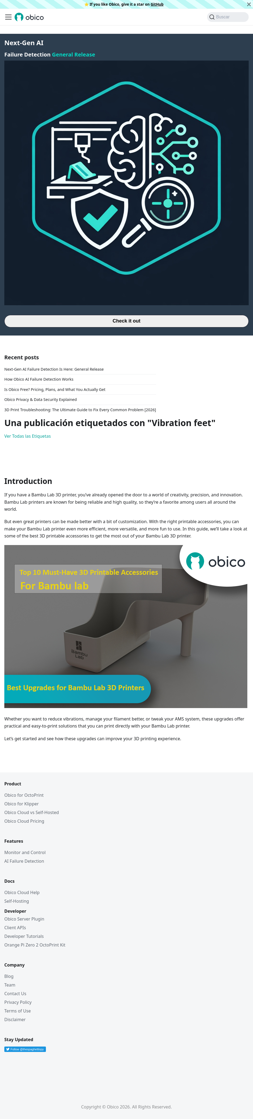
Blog (9, 976)
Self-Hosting (16, 901)
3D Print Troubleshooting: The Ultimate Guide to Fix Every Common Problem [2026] (80, 409)
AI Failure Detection (24, 861)
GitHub (157, 4)
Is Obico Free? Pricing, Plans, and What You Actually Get (54, 389)
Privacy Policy (18, 1002)
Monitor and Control (25, 852)
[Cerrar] (249, 4)
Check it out (126, 321)
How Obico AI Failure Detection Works (38, 379)
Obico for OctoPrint (24, 795)
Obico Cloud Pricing (24, 821)
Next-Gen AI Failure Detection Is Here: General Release (54, 369)
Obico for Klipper (21, 804)
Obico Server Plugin (24, 919)
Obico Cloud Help (22, 892)
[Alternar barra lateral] (8, 17)
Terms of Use (17, 1011)
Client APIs (15, 928)
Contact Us (15, 994)
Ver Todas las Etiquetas (27, 436)
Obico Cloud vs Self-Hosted (31, 812)
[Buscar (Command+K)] (228, 17)
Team (9, 985)
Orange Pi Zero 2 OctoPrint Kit (34, 945)
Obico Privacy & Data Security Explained (40, 399)
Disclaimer (15, 1019)
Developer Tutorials (24, 936)
